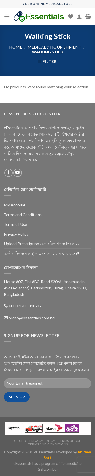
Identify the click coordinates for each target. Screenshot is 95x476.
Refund (19, 441)
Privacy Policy (16, 234)
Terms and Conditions (23, 214)
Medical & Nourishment (54, 47)
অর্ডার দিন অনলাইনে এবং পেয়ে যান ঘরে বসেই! (41, 253)
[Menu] (7, 16)
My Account (14, 204)
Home (15, 47)
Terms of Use (15, 224)
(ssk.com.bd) (48, 469)
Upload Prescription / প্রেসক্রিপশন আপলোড (41, 243)
